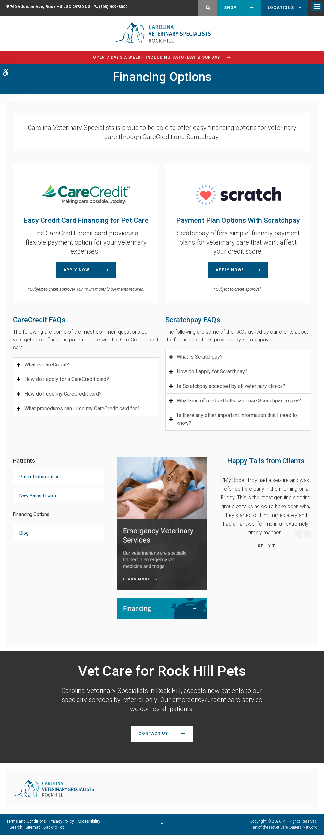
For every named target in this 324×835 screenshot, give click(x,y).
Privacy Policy (61, 821)
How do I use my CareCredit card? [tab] (63, 394)
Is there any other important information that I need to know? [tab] (237, 419)
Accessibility (88, 821)
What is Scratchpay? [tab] (199, 357)
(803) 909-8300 (113, 6)
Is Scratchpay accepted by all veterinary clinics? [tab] (231, 386)
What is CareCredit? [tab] (46, 365)
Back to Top (53, 827)
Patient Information (39, 476)
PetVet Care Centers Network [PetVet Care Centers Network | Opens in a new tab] (293, 827)
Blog (24, 533)
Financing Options (31, 514)
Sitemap (33, 827)
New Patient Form (37, 495)
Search (16, 827)
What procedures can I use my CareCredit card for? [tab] (81, 408)
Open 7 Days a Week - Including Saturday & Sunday (157, 57)
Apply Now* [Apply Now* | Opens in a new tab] (77, 270)
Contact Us (153, 733)
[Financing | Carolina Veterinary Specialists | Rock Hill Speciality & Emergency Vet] (162, 608)
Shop (230, 8)
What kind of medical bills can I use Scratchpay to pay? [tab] (239, 401)
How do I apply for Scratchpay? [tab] (212, 371)
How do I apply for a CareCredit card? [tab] (66, 379)
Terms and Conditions (26, 821)
